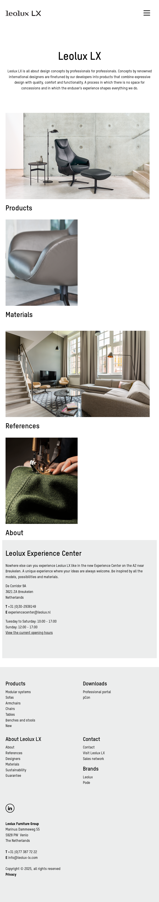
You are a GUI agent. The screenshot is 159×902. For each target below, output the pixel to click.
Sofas (10, 698)
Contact (89, 747)
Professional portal (97, 692)
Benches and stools (20, 720)
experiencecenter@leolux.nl (29, 612)
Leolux (88, 777)
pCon (86, 698)
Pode (86, 783)
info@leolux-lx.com (23, 858)
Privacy (11, 875)
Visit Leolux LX (94, 753)
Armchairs (13, 703)
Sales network (93, 759)
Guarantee (13, 776)
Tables (10, 715)
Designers (13, 759)
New (9, 726)
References (14, 753)
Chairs (10, 709)
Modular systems (18, 692)
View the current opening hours (29, 633)
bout (11, 747)
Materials (12, 764)
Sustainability (16, 770)
